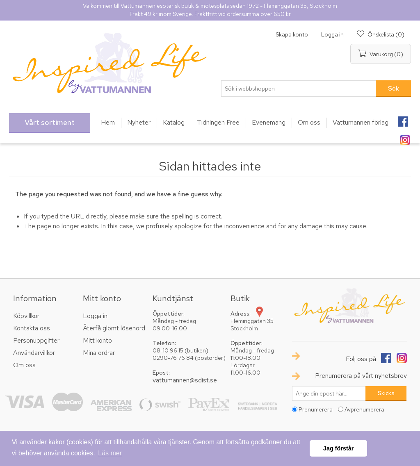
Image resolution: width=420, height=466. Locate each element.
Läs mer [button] (110, 453)
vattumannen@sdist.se (185, 380)
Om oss (24, 365)
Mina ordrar (99, 352)
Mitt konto (97, 340)
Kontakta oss (31, 328)
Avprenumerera (364, 409)
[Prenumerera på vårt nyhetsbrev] (329, 393)
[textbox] (298, 88)
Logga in (332, 34)
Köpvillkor (26, 315)
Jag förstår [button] (338, 448)
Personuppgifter (36, 340)
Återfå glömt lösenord (114, 328)
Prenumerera (316, 409)
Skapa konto (292, 34)
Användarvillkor (34, 352)
